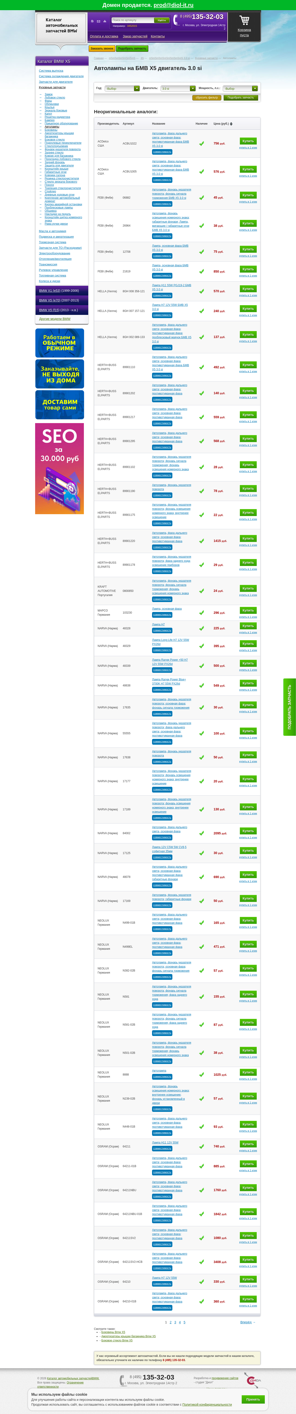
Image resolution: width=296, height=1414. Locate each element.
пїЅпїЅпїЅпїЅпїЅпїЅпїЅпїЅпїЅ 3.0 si (169, 58)
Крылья (50, 107)
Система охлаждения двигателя (61, 76)
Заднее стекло (54, 152)
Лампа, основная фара (167, 608)
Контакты (158, 36)
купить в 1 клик (248, 147)
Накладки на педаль (58, 214)
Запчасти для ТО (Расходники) (60, 247)
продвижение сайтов (225, 1378)
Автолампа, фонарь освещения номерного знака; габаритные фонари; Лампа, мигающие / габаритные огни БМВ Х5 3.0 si (170, 222)
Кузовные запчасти (52, 87)
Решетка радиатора (57, 117)
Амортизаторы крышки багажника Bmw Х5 (128, 1336)
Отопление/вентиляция (55, 259)
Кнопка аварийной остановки (63, 204)
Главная (99, 58)
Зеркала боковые (56, 110)
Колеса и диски (49, 281)
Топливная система (52, 275)
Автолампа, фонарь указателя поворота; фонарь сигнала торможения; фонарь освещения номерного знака (171, 463)
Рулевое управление (53, 270)
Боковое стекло (55, 139)
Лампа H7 (158, 624)
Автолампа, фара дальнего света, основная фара (169, 829)
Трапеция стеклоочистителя (63, 188)
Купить (248, 141)
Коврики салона (55, 175)
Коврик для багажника (59, 155)
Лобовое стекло (55, 97)
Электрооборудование (54, 253)
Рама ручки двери (56, 223)
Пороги (49, 185)
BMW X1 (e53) (50, 290)
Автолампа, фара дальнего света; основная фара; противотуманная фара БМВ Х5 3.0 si (170, 140)
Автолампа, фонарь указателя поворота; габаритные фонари (171, 897)
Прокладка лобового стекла (63, 159)
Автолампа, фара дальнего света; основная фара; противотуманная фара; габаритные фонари (169, 873)
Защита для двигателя (59, 165)
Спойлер (50, 191)
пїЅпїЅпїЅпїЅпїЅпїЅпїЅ (122, 58)
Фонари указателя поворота (63, 149)
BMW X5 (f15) (49, 310)
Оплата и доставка (104, 36)
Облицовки (52, 104)
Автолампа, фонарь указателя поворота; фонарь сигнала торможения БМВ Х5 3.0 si (171, 194)
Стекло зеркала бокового (61, 181)
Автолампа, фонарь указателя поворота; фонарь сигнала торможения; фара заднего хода (171, 993)
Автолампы (52, 126)
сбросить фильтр (207, 97)
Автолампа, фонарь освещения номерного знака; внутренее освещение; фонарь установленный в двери (170, 1095)
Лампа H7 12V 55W (164, 1277)
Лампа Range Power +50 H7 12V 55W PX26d (170, 662)
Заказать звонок (102, 48)
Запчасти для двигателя (56, 81)
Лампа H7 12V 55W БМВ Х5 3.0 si (170, 307)
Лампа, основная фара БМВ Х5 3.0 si (170, 248)
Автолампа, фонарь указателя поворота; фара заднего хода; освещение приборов (171, 561)
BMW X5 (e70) (50, 300)
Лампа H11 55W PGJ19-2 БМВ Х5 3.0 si (171, 287)
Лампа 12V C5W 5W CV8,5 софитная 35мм (169, 849)
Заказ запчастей (135, 36)
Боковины (51, 130)
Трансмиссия (48, 264)
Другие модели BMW (54, 319)
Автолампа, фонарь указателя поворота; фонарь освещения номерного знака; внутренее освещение (171, 511)
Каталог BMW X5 (54, 61)
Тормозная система (52, 242)
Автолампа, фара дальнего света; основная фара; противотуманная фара (169, 389)
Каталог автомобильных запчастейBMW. (73, 1378)
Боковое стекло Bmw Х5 (117, 1340)
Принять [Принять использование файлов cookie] (253, 1399)
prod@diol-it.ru (174, 5)
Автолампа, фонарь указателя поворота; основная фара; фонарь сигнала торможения (171, 703)
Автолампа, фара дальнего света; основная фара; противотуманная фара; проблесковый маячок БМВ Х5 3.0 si (171, 333)
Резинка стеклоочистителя (62, 178)
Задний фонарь (55, 162)
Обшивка (51, 210)
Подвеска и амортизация (56, 236)
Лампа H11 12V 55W (165, 1142)
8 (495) (203, 16)
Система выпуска (51, 70)
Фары (48, 100)
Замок (49, 94)
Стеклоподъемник (56, 146)
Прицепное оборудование (61, 123)
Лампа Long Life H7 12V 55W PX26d (170, 642)
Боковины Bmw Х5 (113, 1332)
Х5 (142, 58)
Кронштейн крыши (56, 168)
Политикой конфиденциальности (207, 1404)
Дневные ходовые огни (59, 194)
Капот (48, 113)
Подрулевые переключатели (63, 142)
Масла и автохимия (52, 231)
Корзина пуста (244, 24)
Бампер (50, 120)
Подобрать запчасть (132, 48)
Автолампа (159, 1070)
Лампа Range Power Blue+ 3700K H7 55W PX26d (169, 681)
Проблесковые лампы (59, 207)
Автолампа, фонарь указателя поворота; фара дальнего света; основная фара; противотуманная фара (171, 729)
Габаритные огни (56, 172)
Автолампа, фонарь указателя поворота (171, 487)
